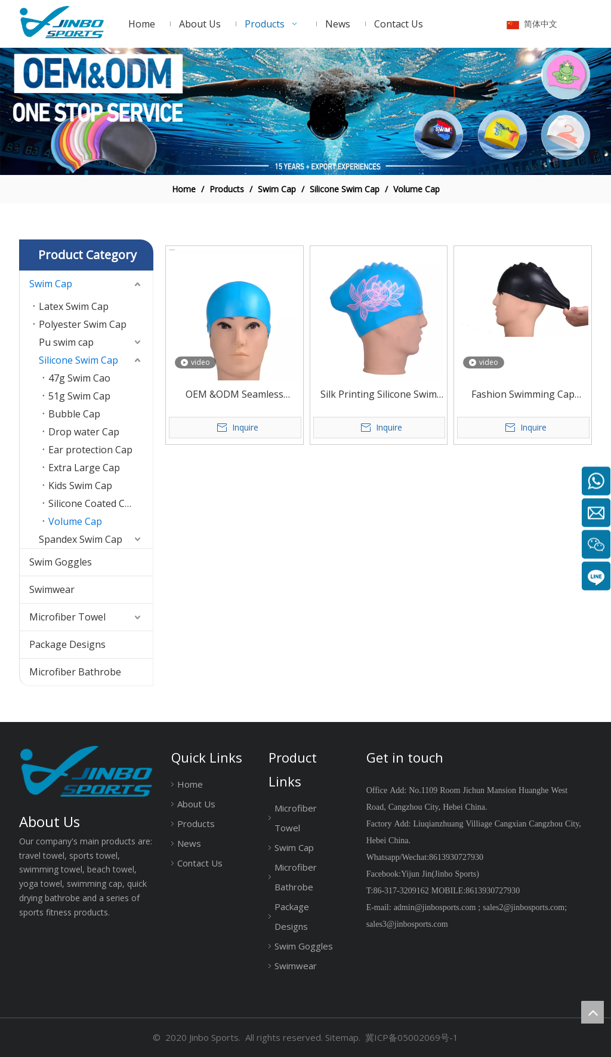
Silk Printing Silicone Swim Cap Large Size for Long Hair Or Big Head (378, 395)
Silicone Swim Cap (78, 360)
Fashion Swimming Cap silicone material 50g (523, 395)
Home (190, 784)
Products (196, 823)
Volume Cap (75, 521)
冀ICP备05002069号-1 (411, 1037)
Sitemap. (342, 1037)
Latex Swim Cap (74, 306)
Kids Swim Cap (80, 485)
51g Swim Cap (79, 395)
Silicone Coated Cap (92, 503)
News (189, 843)
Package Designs (67, 644)
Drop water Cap (83, 431)
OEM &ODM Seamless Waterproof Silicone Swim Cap (234, 395)
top (592, 1012)
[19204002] (305, 111)
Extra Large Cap (84, 467)
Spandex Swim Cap (80, 539)
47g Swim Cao (79, 378)
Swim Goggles (60, 562)
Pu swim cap (66, 342)
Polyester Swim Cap (82, 324)
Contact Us (200, 863)
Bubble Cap (74, 413)
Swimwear (52, 589)
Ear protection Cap (90, 449)
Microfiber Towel (67, 616)
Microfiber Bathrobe (75, 671)
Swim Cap (50, 283)
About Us (196, 804)
